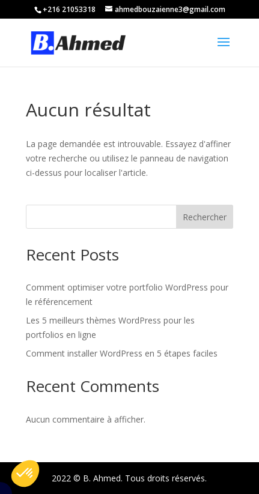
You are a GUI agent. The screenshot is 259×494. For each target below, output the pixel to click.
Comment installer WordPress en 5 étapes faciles (122, 353)
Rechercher (205, 217)
